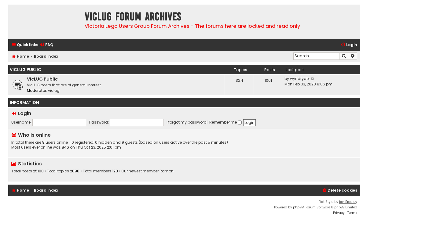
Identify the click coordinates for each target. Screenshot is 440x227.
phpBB (298, 207)
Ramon (167, 171)
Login (24, 113)
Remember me (225, 122)
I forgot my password (187, 122)
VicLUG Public (25, 70)
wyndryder (300, 78)
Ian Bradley (348, 202)
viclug (54, 90)
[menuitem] (46, 45)
